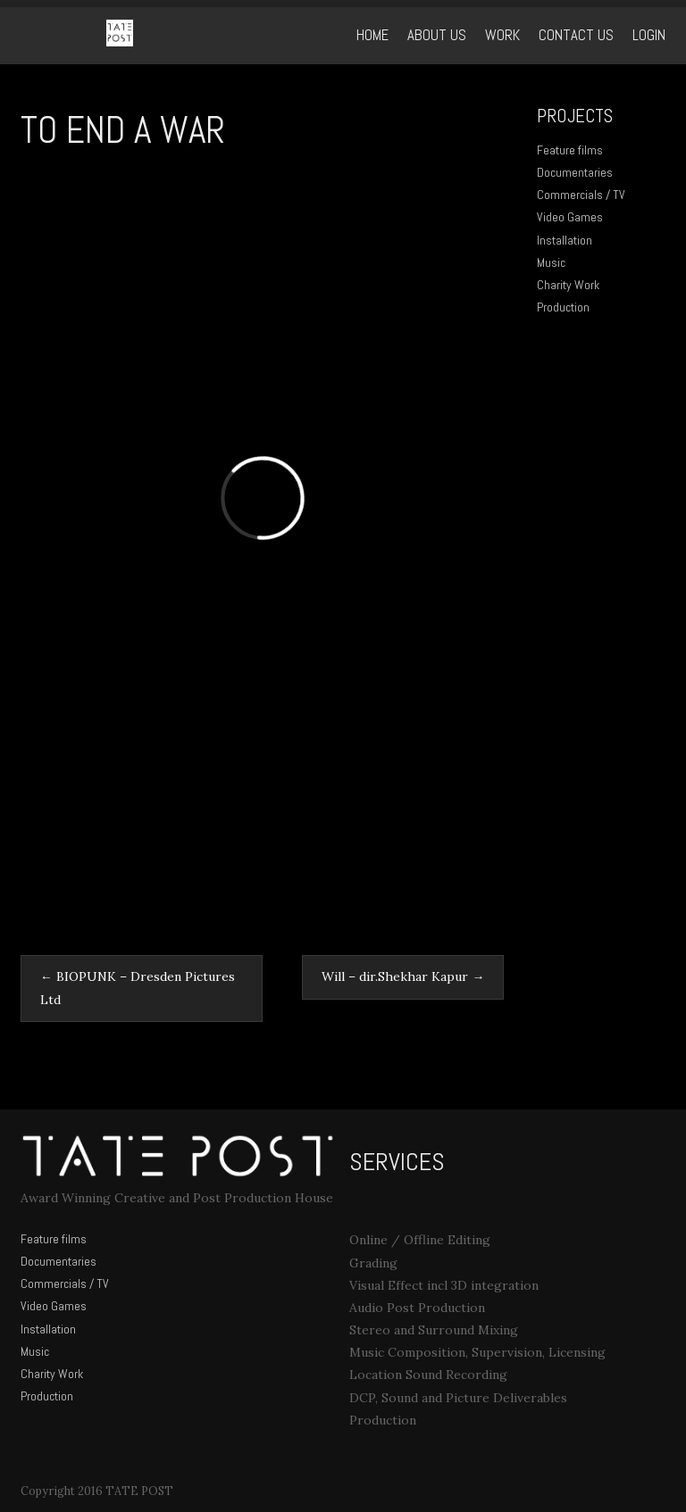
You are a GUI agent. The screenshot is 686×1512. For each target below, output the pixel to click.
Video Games (570, 217)
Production (563, 307)
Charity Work (568, 285)
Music (551, 262)
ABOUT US (436, 35)
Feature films (570, 150)
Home (372, 35)
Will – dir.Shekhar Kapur (403, 976)
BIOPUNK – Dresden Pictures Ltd (137, 987)
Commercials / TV (581, 195)
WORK (502, 35)
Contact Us (576, 35)
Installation (564, 240)
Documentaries (575, 172)
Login (648, 35)
